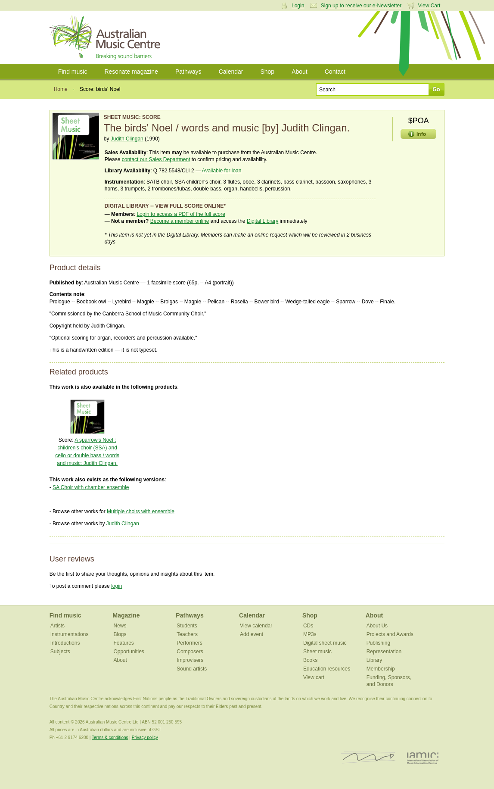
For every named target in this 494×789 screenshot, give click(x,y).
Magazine (126, 615)
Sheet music (317, 652)
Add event (251, 634)
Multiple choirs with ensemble (140, 511)
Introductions (65, 643)
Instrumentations (69, 634)
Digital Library (262, 221)
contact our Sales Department (156, 159)
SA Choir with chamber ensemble (91, 487)
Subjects (60, 652)
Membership (381, 669)
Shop (267, 71)
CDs (308, 626)
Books (310, 660)
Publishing (378, 643)
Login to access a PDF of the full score (181, 214)
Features (124, 643)
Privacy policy (145, 737)
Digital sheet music (325, 643)
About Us (377, 626)
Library (374, 660)
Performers (189, 643)
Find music (72, 71)
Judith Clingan (127, 139)
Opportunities (129, 652)
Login (298, 6)
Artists (57, 626)
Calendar (231, 71)
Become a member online (179, 221)
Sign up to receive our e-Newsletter (361, 6)
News (120, 626)
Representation (384, 652)
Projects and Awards (390, 634)
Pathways (188, 71)
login (116, 586)
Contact (335, 71)
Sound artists (192, 669)
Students (187, 626)
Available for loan (222, 171)
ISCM (368, 757)
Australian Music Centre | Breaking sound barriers (107, 37)
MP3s (310, 634)
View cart (313, 677)
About (300, 71)
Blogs (120, 634)
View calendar (256, 626)
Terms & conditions (110, 737)
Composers (190, 652)
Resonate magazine (131, 71)
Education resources (326, 669)
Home (61, 89)
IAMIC (422, 757)
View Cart (429, 6)
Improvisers (190, 660)
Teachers (187, 634)
